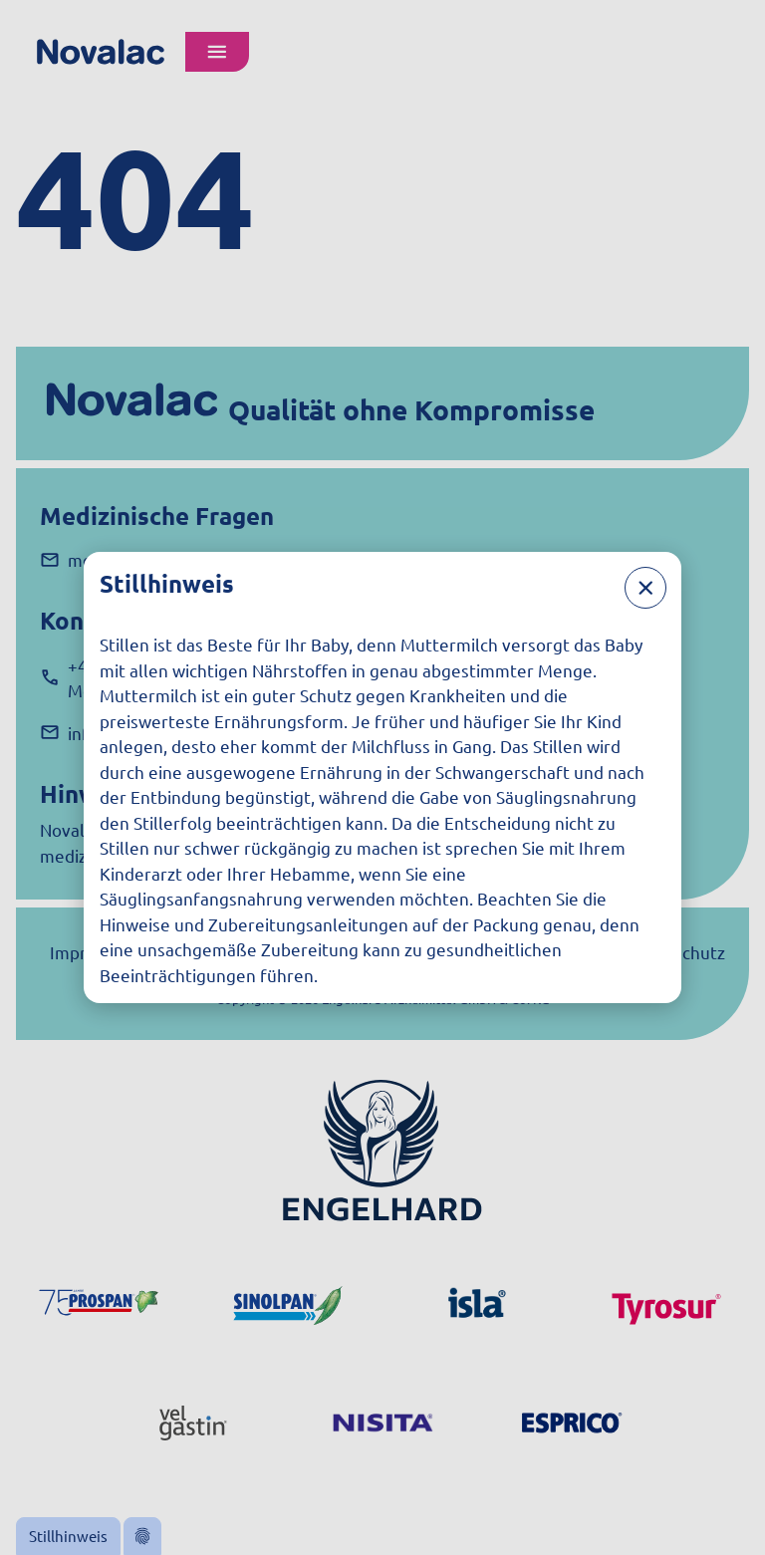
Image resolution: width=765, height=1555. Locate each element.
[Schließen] (645, 588)
